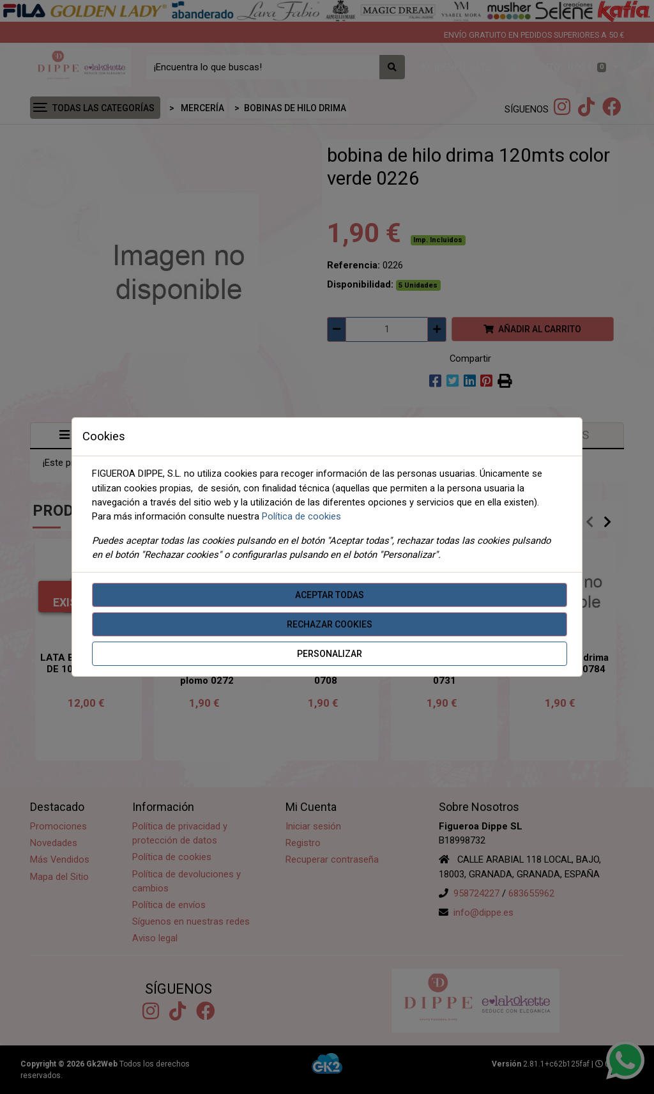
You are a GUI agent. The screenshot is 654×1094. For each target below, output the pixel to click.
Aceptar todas (329, 595)
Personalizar (329, 654)
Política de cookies (301, 516)
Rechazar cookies (329, 624)
